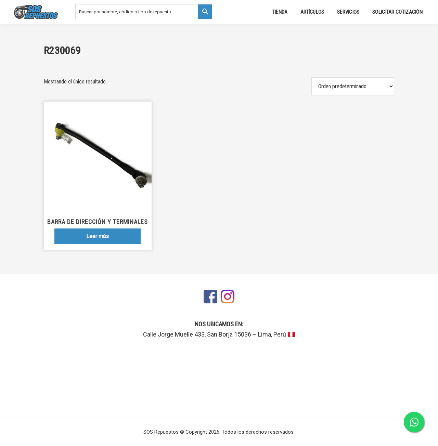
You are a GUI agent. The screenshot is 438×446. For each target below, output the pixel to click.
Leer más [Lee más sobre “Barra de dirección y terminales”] (97, 236)
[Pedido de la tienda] (352, 86)
